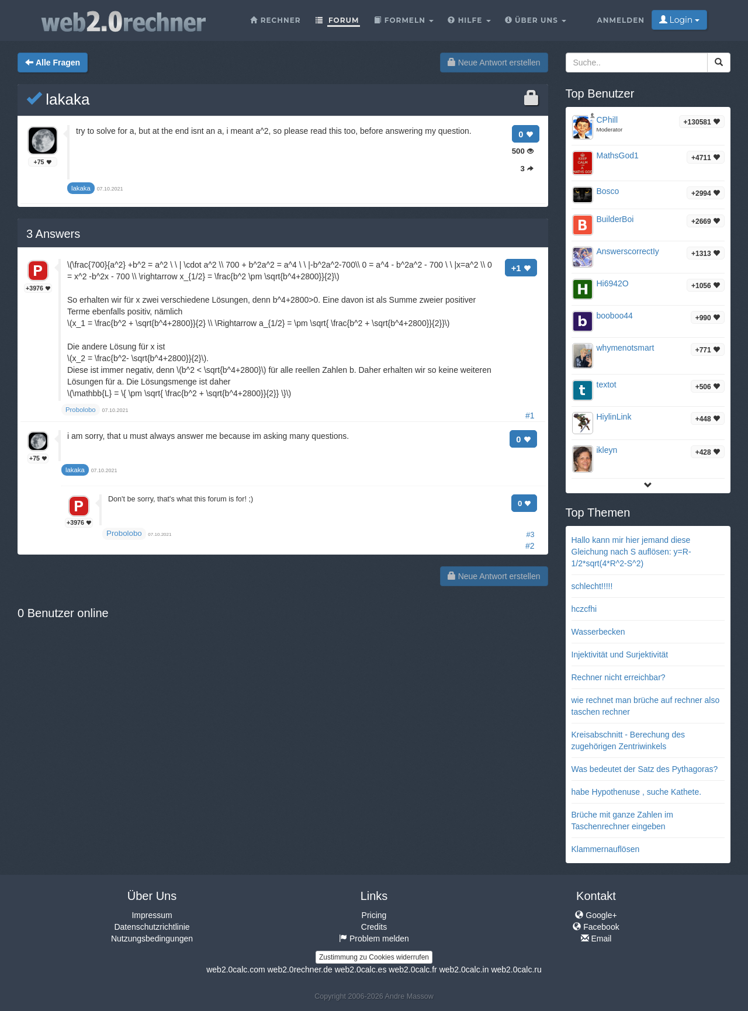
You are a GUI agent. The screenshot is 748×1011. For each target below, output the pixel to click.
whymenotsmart (625, 347)
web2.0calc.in (464, 969)
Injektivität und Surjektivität (620, 654)
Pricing (374, 915)
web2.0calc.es (361, 969)
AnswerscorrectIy (628, 251)
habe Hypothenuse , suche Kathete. (637, 792)
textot (607, 384)
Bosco (608, 191)
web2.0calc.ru (516, 969)
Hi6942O (613, 283)
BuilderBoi (615, 219)
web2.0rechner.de (299, 969)
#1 (530, 415)
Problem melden (374, 938)
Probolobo (124, 533)
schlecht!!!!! (592, 586)
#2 (530, 545)
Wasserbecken (598, 631)
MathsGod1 (618, 155)
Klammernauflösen (606, 849)
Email (596, 938)
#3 (530, 535)
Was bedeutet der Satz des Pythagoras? (645, 769)
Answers (53, 233)
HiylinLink (614, 416)
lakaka (57, 99)
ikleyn (607, 450)
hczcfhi (584, 609)
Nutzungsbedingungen (152, 938)
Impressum (151, 915)
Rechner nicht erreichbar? (619, 677)
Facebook (596, 927)
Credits (374, 927)
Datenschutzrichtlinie (151, 927)
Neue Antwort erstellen (494, 62)
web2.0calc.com (235, 969)
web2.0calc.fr (413, 969)
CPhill (607, 119)
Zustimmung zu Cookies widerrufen (374, 957)
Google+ (596, 915)
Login (679, 20)
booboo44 (615, 315)
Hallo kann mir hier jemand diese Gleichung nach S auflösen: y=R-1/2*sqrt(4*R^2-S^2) (631, 551)
